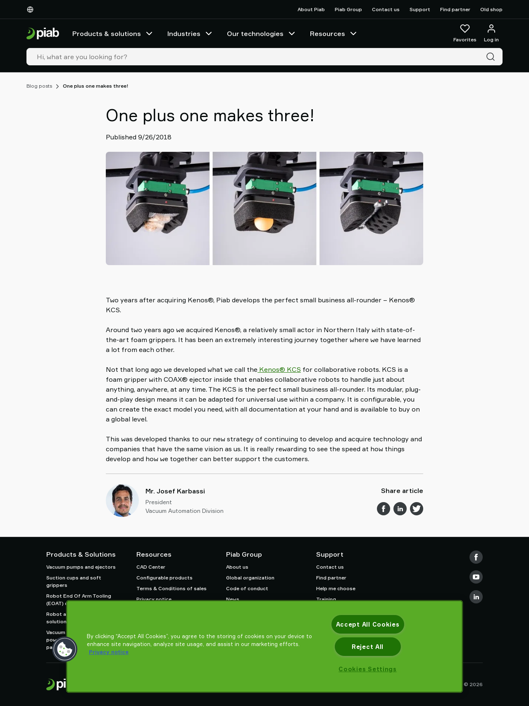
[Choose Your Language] (31, 9)
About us (237, 567)
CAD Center (150, 567)
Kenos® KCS (279, 369)
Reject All (368, 646)
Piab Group (348, 9)
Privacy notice (154, 599)
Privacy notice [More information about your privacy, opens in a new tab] (109, 652)
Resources (334, 33)
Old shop (491, 9)
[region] (264, 646)
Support (420, 9)
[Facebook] (476, 557)
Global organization (250, 577)
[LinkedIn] (476, 596)
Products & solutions (113, 33)
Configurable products (164, 577)
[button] (65, 649)
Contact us (386, 9)
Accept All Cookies (368, 624)
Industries (190, 33)
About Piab (311, 9)
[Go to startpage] (42, 34)
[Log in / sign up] (491, 33)
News (232, 599)
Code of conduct (247, 588)
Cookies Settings (367, 668)
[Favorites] (465, 33)
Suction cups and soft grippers (73, 581)
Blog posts (39, 86)
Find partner (455, 9)
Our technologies (262, 33)
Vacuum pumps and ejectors (81, 567)
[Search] (492, 56)
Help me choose (335, 588)
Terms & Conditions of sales (171, 588)
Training (326, 599)
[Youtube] (476, 577)
